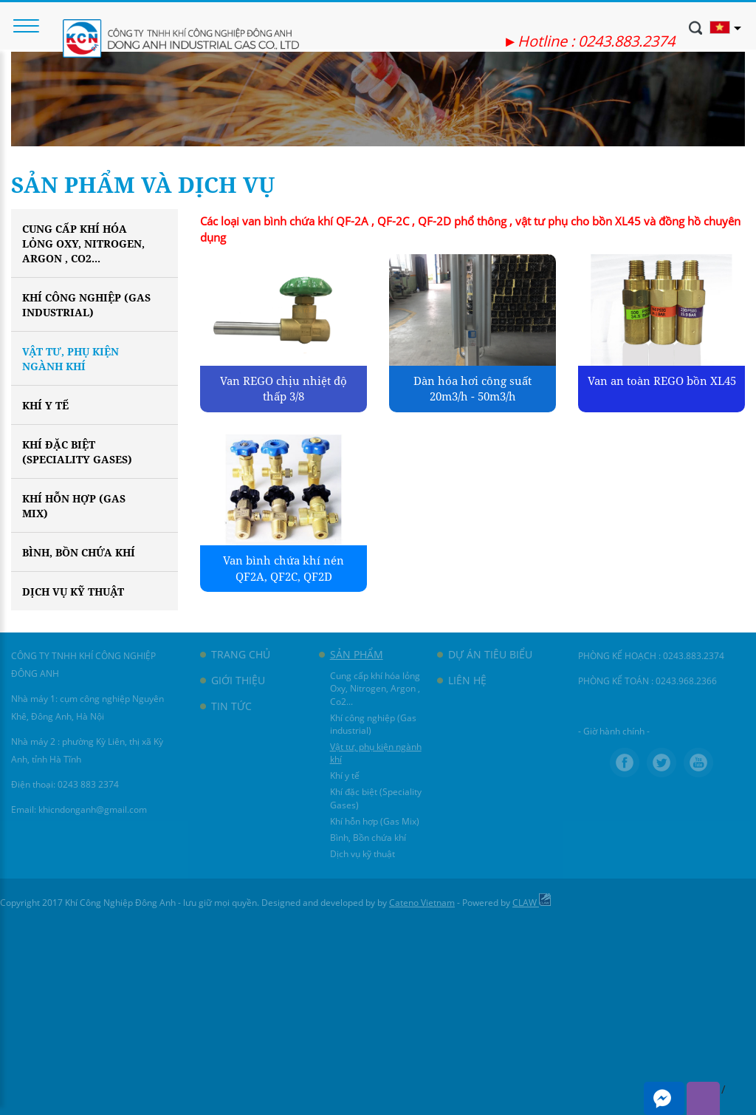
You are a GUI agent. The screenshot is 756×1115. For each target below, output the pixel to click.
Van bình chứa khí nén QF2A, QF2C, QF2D (283, 568)
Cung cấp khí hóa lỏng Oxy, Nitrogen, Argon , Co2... (83, 243)
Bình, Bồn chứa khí (78, 552)
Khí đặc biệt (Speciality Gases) (77, 451)
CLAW (531, 902)
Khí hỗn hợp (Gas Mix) (74, 505)
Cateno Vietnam (422, 902)
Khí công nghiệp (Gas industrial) (86, 304)
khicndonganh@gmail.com (92, 809)
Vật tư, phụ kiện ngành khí (70, 358)
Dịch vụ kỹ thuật (73, 591)
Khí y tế (45, 405)
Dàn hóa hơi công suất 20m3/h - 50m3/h (472, 388)
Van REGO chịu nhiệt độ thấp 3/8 (283, 388)
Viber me (703, 1098)
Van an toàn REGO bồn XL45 (662, 380)
